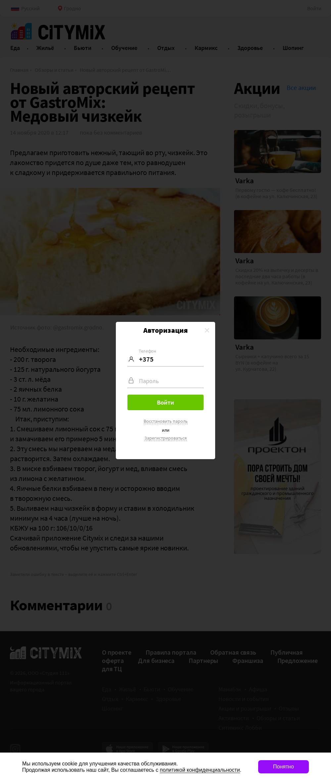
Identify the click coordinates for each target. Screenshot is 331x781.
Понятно (283, 766)
